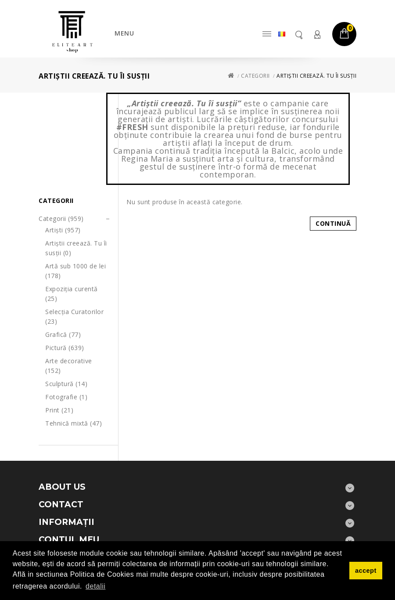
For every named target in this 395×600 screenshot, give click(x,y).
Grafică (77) (63, 334)
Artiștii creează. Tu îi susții (316, 76)
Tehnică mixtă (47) (73, 423)
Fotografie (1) (66, 397)
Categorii (255, 76)
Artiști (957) (63, 230)
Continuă (333, 223)
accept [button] (366, 570)
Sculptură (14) (66, 384)
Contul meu (316, 34)
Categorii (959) (61, 218)
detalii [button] (95, 586)
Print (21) (59, 410)
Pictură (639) (64, 347)
